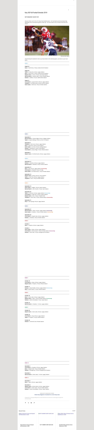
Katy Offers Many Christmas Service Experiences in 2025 (65, 425)
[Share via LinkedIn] (31, 402)
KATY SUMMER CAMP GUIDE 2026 (46, 424)
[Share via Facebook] (25, 402)
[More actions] (68, 9)
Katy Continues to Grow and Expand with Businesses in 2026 (27, 425)
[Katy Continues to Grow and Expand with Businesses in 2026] (27, 418)
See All (73, 410)
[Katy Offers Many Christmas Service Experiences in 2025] (66, 418)
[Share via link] (34, 402)
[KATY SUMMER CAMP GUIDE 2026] (47, 418)
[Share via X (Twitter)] (28, 402)
